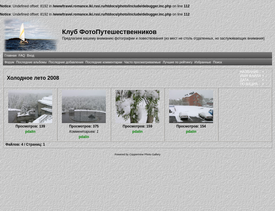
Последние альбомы (31, 62)
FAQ (21, 55)
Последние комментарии (103, 62)
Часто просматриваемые (142, 62)
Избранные (202, 62)
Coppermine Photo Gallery (144, 154)
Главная (10, 55)
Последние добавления (66, 62)
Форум (9, 62)
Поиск (217, 62)
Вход (30, 55)
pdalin (30, 132)
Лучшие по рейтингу (177, 62)
